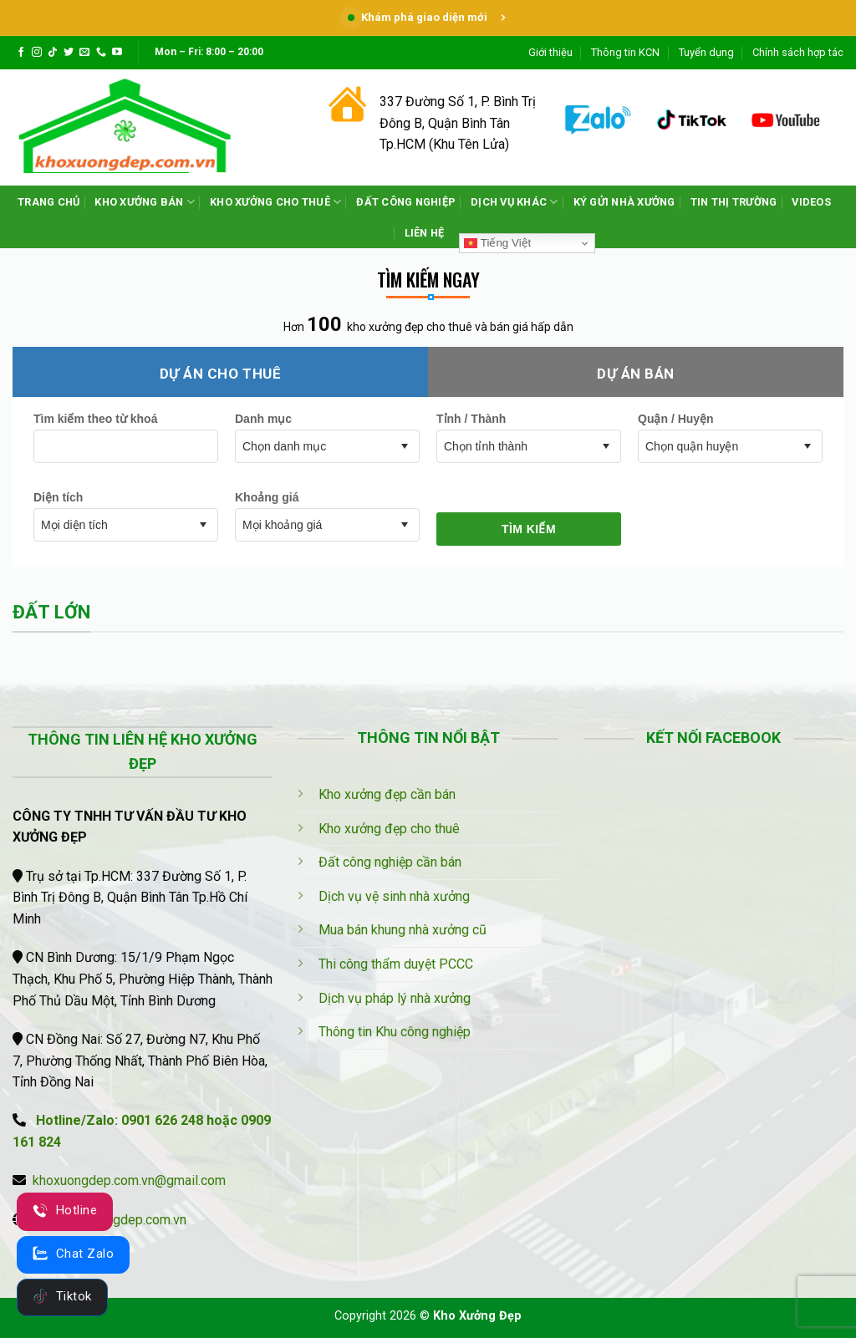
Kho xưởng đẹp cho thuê (389, 829)
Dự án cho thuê (220, 373)
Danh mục (263, 418)
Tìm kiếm (529, 529)
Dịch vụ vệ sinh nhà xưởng (394, 896)
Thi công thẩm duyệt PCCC (395, 964)
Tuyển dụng (706, 52)
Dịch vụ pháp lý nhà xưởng (394, 998)
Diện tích (58, 497)
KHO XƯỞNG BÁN (144, 202)
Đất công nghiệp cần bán (389, 862)
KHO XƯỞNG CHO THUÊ (275, 202)
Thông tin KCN (625, 52)
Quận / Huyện (676, 418)
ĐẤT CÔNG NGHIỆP (406, 202)
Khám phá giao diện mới (428, 17)
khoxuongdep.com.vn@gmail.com (129, 1180)
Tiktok (62, 1296)
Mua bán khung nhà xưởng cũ (402, 930)
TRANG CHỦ (48, 202)
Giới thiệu (550, 52)
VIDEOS (811, 202)
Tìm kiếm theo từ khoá (95, 418)
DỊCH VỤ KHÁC (514, 202)
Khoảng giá (266, 497)
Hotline (65, 1210)
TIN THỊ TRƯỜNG (733, 202)
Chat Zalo (73, 1253)
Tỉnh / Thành (471, 418)
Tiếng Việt (497, 243)
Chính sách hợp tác (797, 52)
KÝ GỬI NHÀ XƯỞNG (624, 202)
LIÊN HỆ (425, 232)
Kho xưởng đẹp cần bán (387, 794)
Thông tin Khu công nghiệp (394, 1032)
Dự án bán (636, 373)
